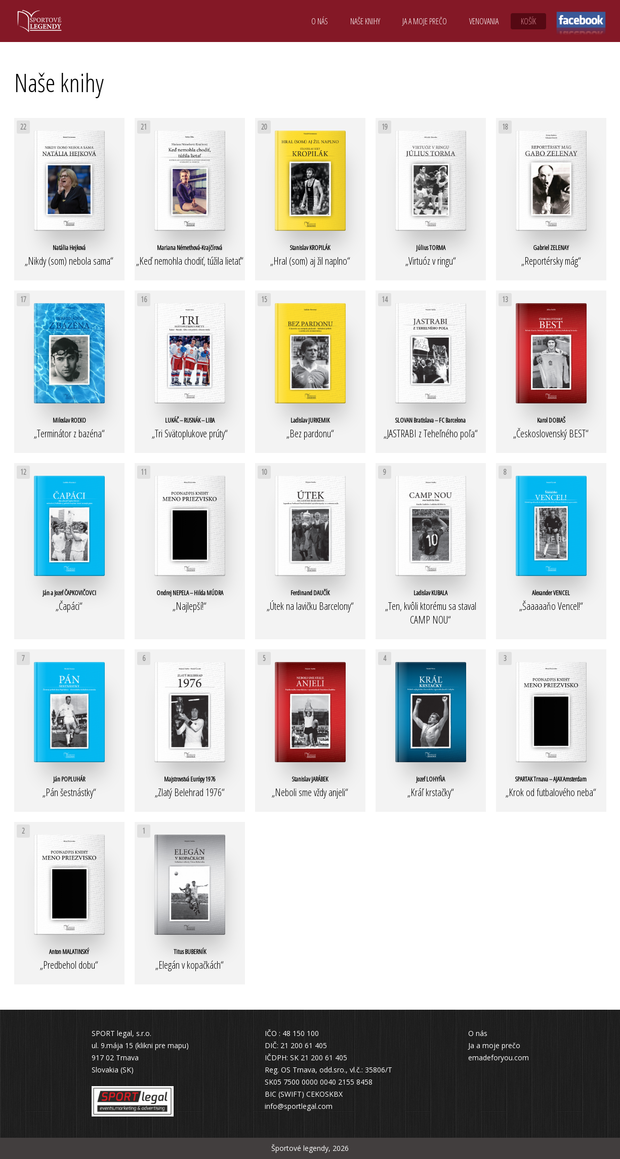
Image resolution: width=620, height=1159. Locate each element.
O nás (319, 21)
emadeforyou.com (498, 1057)
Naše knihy (365, 21)
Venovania (484, 21)
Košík (528, 21)
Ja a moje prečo (424, 21)
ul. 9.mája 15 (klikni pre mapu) (140, 1045)
